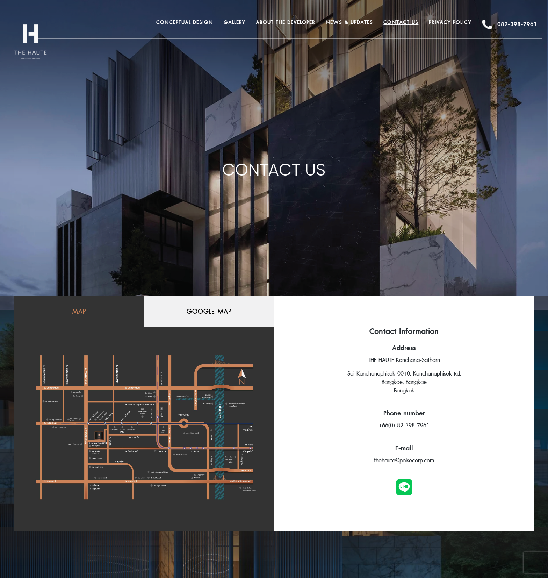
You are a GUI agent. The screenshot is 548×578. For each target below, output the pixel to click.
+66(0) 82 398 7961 (404, 425)
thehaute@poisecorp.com (404, 460)
